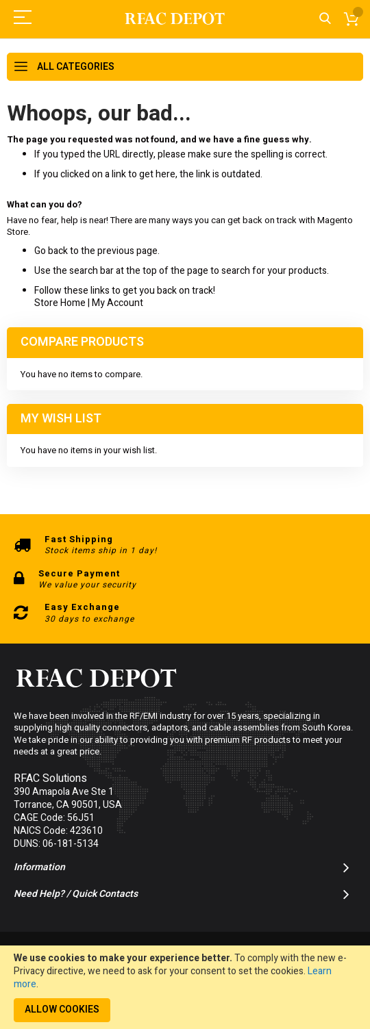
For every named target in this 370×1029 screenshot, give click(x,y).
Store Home (60, 303)
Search (325, 19)
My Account (117, 303)
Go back (51, 251)
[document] (185, 987)
